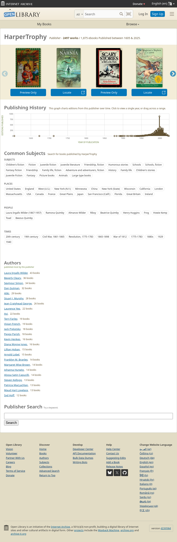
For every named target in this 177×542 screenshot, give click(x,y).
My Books (44, 24)
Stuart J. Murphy (13, 298)
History (112, 170)
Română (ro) (147, 493)
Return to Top (47, 475)
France (51, 194)
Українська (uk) (149, 506)
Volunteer (11, 453)
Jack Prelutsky (12, 329)
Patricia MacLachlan (16, 385)
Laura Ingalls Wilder (15, 273)
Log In (143, 14)
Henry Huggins (131, 212)
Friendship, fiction (94, 164)
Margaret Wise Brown (17, 364)
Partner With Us (15, 458)
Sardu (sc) (145, 497)
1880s (150, 236)
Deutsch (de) (147, 458)
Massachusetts (14, 194)
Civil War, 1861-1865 (53, 236)
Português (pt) (148, 488)
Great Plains (66, 194)
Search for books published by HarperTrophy (72, 154)
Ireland (149, 194)
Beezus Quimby (24, 218)
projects (79, 530)
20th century (13, 236)
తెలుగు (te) (145, 501)
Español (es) (147, 466)
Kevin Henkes (12, 339)
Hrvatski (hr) (147, 479)
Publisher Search (23, 406)
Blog (8, 466)
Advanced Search (49, 471)
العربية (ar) (145, 449)
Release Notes (114, 466)
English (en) (146, 462)
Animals (63, 175)
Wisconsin (129, 188)
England (29, 188)
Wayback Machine (108, 530)
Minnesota (81, 188)
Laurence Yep (12, 308)
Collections (45, 466)
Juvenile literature (70, 164)
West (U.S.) (44, 188)
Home (42, 449)
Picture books (47, 175)
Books (43, 453)
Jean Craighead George (18, 303)
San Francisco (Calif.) (99, 194)
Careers (10, 462)
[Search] (100, 13)
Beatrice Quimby (109, 212)
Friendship (32, 170)
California (145, 188)
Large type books (81, 175)
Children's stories (145, 170)
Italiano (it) (146, 484)
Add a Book (113, 462)
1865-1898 (103, 236)
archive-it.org (18, 534)
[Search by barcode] (128, 14)
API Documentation (84, 453)
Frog (146, 212)
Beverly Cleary (12, 278)
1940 (8, 242)
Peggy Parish (12, 334)
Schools (137, 164)
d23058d (166, 528)
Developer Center (83, 449)
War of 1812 (120, 236)
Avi (6, 313)
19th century (31, 236)
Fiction (32, 164)
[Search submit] (121, 14)
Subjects (44, 462)
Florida (118, 194)
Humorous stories (118, 164)
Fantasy (31, 175)
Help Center (113, 449)
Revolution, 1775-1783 (81, 236)
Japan (80, 194)
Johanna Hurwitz (14, 370)
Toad (8, 218)
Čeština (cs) (146, 453)
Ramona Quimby (55, 212)
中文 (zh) (145, 510)
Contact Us (112, 453)
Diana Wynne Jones (15, 344)
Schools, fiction (153, 164)
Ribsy (93, 212)
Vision (9, 449)
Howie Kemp (160, 212)
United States (13, 188)
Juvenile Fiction (14, 175)
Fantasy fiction (14, 170)
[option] (28, 72)
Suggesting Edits (116, 458)
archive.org (126, 530)
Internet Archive (60, 526)
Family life (126, 170)
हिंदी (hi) (144, 475)
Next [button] (173, 78)
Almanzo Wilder (77, 212)
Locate (67, 92)
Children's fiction (15, 164)
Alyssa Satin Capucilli (16, 375)
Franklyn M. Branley (16, 359)
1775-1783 (137, 236)
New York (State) (111, 188)
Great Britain (133, 194)
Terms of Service (15, 471)
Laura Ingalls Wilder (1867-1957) (23, 212)
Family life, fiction (51, 170)
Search (11, 423)
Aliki (6, 293)
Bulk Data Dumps (83, 458)
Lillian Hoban (12, 349)
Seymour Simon (13, 283)
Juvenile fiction (48, 164)
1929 (160, 236)
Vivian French (12, 324)
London (158, 188)
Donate (139, 4)
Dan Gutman (11, 288)
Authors (44, 458)
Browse (114, 24)
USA (28, 194)
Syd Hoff (9, 395)
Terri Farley (10, 319)
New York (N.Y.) (62, 188)
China (94, 188)
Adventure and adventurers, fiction (85, 170)
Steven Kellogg (13, 380)
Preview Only (28, 92)
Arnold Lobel (11, 354)
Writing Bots (80, 462)
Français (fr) (146, 471)
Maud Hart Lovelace (16, 390)
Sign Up (157, 14)
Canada (39, 194)
